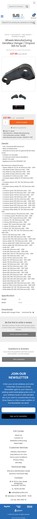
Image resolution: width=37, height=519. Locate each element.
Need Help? (18, 443)
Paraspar (22, 518)
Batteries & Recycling (18, 440)
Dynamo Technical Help (18, 473)
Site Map (18, 462)
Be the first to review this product (18, 50)
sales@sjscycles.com (19, 492)
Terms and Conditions (18, 457)
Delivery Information (18, 452)
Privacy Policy (18, 460)
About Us (18, 435)
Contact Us (18, 438)
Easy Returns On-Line (18, 454)
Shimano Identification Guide (18, 471)
